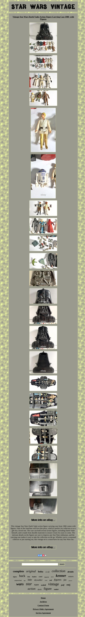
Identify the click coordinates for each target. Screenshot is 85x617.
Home (43, 598)
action (31, 588)
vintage (53, 584)
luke (30, 579)
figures (57, 579)
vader (56, 589)
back (22, 576)
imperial (46, 577)
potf (62, 585)
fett (65, 580)
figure (48, 588)
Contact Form (43, 605)
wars (20, 584)
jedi (51, 580)
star (29, 584)
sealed (43, 585)
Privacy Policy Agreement (43, 609)
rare (36, 584)
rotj (68, 584)
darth (40, 589)
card (40, 577)
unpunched (18, 580)
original (31, 571)
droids (71, 572)
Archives (43, 602)
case (46, 580)
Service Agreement (43, 613)
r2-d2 (47, 572)
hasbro (34, 577)
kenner (61, 576)
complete (18, 571)
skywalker (38, 580)
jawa (52, 577)
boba (40, 571)
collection (58, 571)
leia (28, 577)
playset (70, 580)
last (24, 580)
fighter (15, 577)
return (70, 576)
